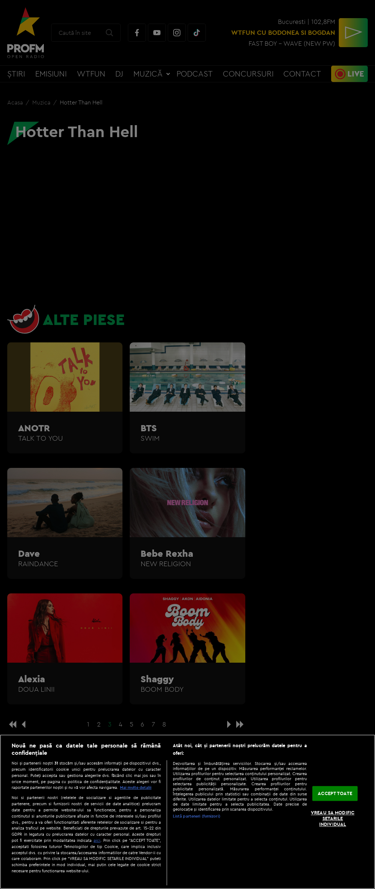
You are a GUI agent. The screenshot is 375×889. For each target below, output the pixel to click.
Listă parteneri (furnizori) (196, 816)
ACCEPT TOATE (335, 793)
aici (96, 840)
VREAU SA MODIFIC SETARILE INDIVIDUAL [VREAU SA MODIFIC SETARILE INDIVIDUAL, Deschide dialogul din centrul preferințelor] (332, 818)
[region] (187, 811)
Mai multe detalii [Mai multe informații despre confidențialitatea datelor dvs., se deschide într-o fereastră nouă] (135, 787)
